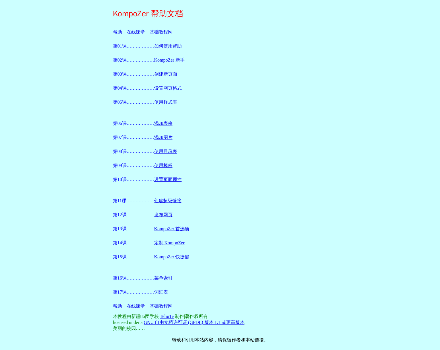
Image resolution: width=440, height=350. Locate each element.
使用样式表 (165, 102)
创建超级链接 (167, 200)
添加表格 (163, 123)
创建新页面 (165, 74)
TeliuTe (167, 316)
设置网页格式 (168, 88)
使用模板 (163, 165)
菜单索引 (163, 278)
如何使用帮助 (168, 46)
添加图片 (163, 137)
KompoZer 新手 (169, 60)
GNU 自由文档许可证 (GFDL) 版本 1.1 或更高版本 (194, 322)
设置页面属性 (168, 179)
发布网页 (163, 214)
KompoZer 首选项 (171, 228)
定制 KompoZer (169, 242)
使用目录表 (165, 151)
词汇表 (161, 292)
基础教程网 (161, 32)
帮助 (117, 32)
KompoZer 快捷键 (171, 256)
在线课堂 (136, 32)
